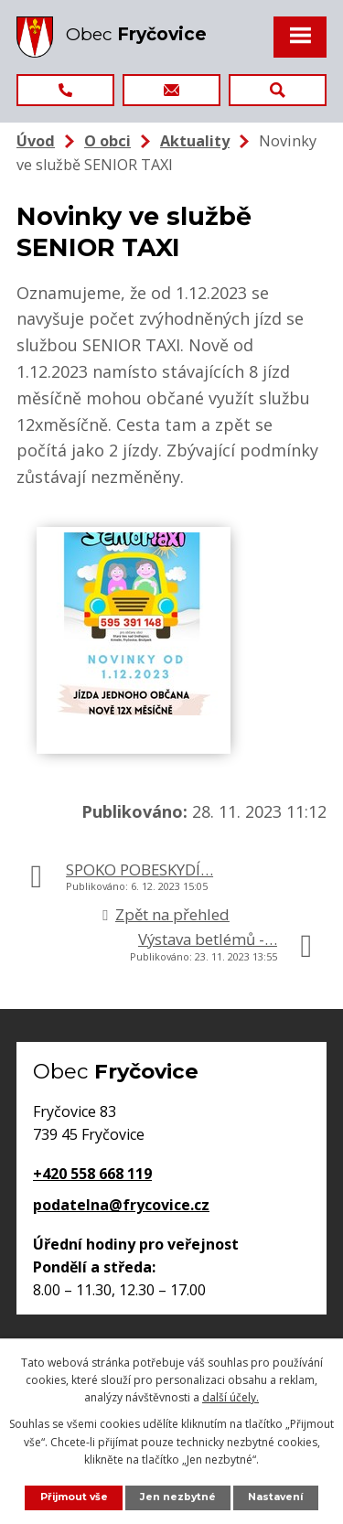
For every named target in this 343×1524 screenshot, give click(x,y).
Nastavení (275, 1497)
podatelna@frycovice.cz (121, 1205)
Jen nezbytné (178, 1497)
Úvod (35, 141)
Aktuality (195, 141)
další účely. (230, 1397)
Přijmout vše (74, 1497)
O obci (107, 141)
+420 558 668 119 (92, 1174)
